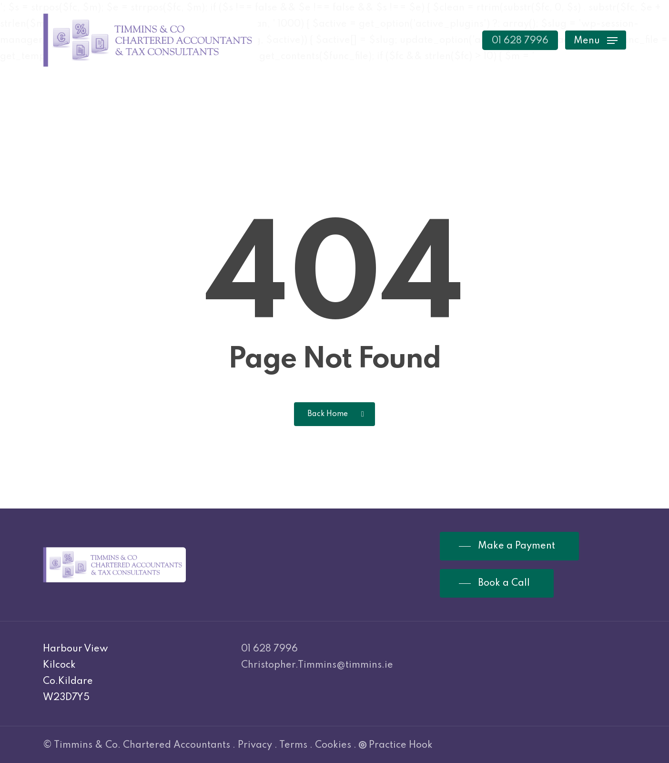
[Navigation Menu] (595, 40)
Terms (293, 745)
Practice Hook (396, 745)
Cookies (333, 745)
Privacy (255, 745)
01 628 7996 (269, 649)
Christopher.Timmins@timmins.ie (317, 665)
